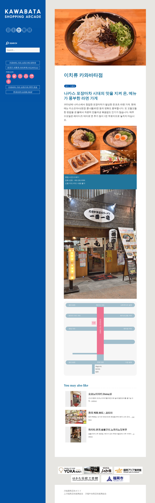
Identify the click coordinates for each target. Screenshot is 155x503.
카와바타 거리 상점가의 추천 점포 (22, 83)
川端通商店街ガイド (72, 491)
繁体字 (23, 30)
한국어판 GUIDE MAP (22, 88)
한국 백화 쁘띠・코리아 (100, 412)
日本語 (7, 30)
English (12, 30)
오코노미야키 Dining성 (100, 394)
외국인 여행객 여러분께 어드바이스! (22, 69)
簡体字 (28, 30)
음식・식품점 (70, 86)
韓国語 (17, 30)
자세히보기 (94, 401)
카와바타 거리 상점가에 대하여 (22, 64)
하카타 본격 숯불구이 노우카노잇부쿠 (107, 429)
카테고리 (8, 73)
